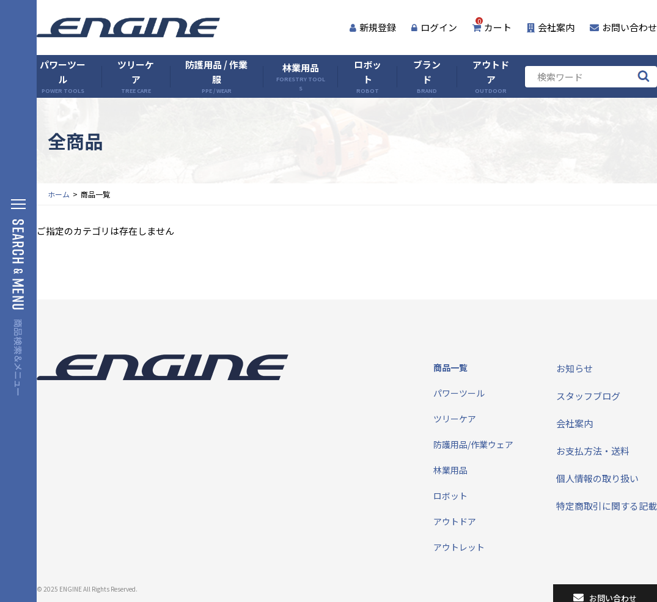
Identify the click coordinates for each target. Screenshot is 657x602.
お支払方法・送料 (592, 450)
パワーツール (63, 76)
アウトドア (490, 76)
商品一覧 (450, 367)
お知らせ (574, 368)
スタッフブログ (588, 395)
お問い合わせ (623, 27)
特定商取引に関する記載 (606, 505)
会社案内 (550, 27)
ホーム (59, 194)
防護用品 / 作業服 (216, 76)
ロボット (367, 76)
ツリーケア (135, 76)
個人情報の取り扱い (597, 478)
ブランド (427, 76)
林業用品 (300, 76)
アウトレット (459, 547)
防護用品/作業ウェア (473, 444)
